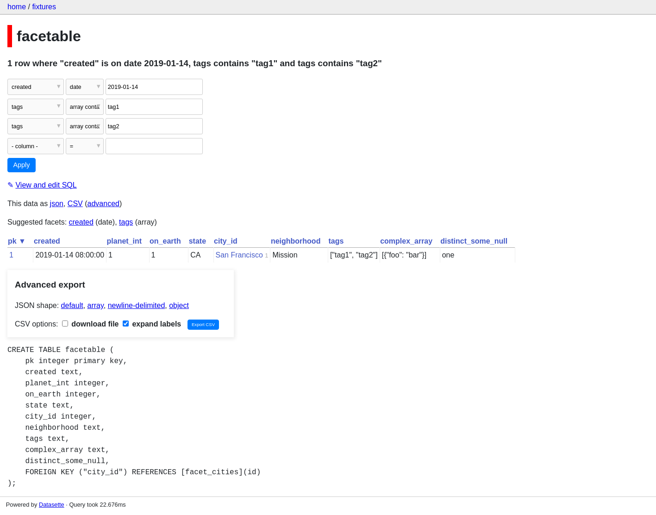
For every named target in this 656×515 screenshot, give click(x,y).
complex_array (406, 241)
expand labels (152, 324)
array (95, 305)
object (179, 305)
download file (90, 324)
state (197, 241)
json (56, 203)
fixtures (44, 7)
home (16, 7)
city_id (225, 241)
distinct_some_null (473, 241)
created (81, 222)
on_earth (165, 241)
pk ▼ (17, 241)
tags (126, 222)
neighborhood (296, 241)
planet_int (124, 241)
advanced (103, 203)
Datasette (51, 504)
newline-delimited (136, 305)
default (72, 305)
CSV (75, 203)
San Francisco (239, 255)
